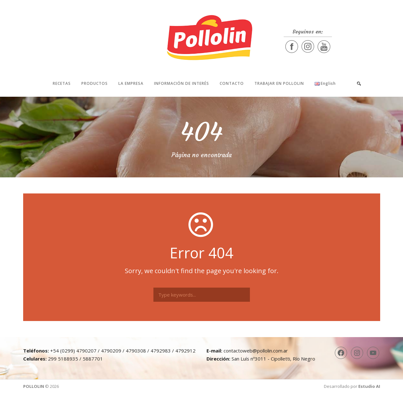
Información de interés (181, 83)
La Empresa (130, 83)
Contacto (232, 83)
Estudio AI (369, 386)
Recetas (62, 83)
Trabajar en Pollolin (279, 83)
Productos (94, 83)
